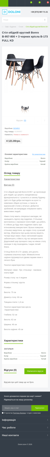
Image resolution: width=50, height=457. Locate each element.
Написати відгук (35, 371)
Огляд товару (12, 173)
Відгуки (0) (9, 185)
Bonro (16, 128)
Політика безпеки (19, 413)
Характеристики (12, 179)
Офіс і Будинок (10, 27)
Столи (21, 27)
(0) (25, 120)
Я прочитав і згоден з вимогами (22, 413)
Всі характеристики (38, 154)
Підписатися (39, 408)
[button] (21, 3)
